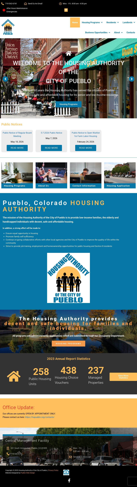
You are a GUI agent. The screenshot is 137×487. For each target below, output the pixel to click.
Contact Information (84, 186)
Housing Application (118, 186)
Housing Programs (68, 104)
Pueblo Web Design (28, 473)
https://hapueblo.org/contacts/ (39, 417)
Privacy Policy (53, 470)
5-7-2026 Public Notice (51, 133)
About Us (43, 186)
